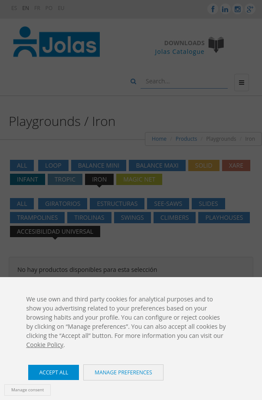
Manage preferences (123, 372)
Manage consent (27, 390)
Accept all (53, 372)
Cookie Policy (44, 344)
